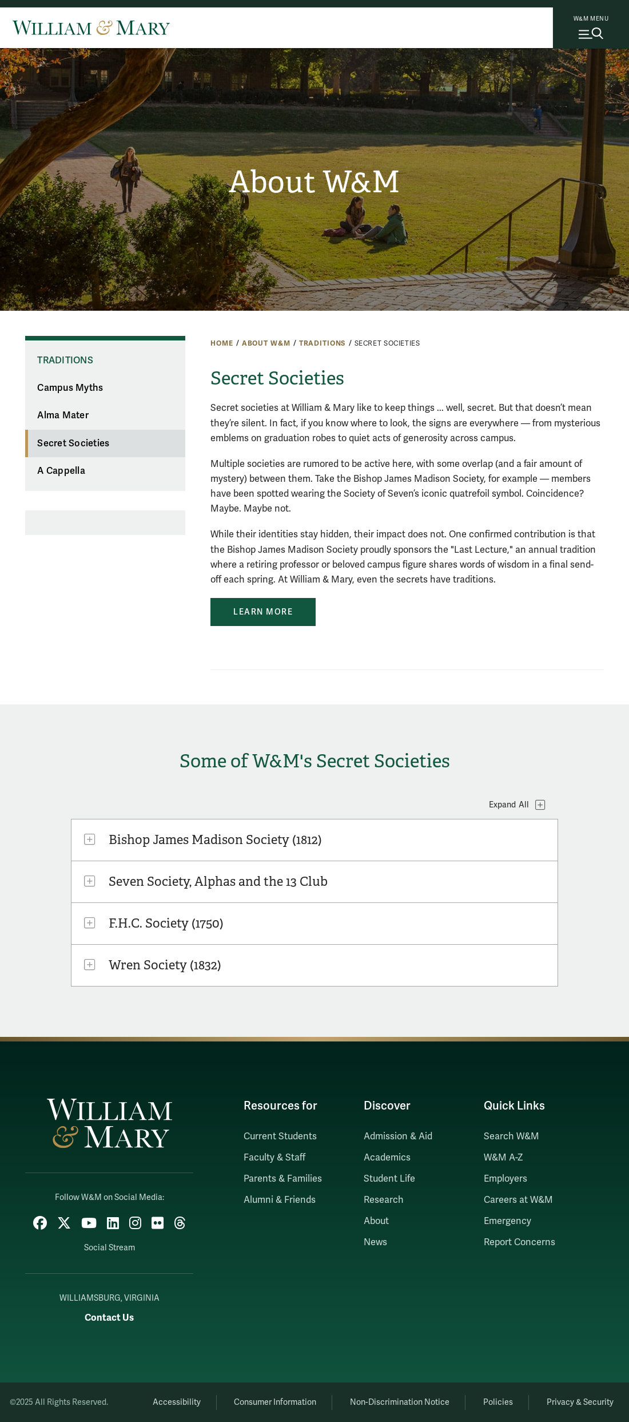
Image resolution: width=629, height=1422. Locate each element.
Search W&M (511, 1136)
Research (384, 1200)
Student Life (389, 1179)
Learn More (263, 612)
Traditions (322, 343)
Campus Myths (70, 388)
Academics (387, 1157)
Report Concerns (519, 1242)
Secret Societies (73, 443)
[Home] (91, 27)
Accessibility (177, 1402)
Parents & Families (283, 1179)
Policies (498, 1402)
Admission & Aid (398, 1136)
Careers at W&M (518, 1200)
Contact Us (109, 1318)
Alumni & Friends (280, 1200)
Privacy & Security (580, 1402)
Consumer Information (275, 1402)
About (376, 1221)
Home (221, 343)
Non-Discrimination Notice (399, 1402)
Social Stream (109, 1248)
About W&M (314, 182)
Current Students (280, 1136)
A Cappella (61, 471)
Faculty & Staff (274, 1157)
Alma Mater (63, 415)
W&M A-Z (503, 1157)
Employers (505, 1179)
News (375, 1242)
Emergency (507, 1221)
